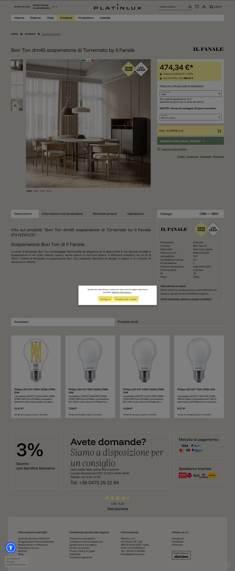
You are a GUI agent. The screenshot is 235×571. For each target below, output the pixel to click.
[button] (10, 547)
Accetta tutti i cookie (126, 299)
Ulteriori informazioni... (122, 292)
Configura (105, 299)
